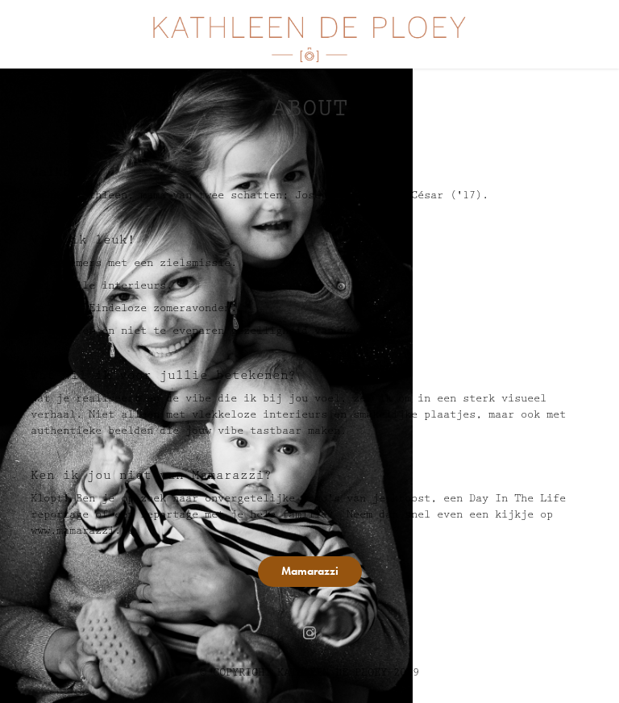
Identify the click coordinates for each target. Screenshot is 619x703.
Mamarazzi (310, 571)
